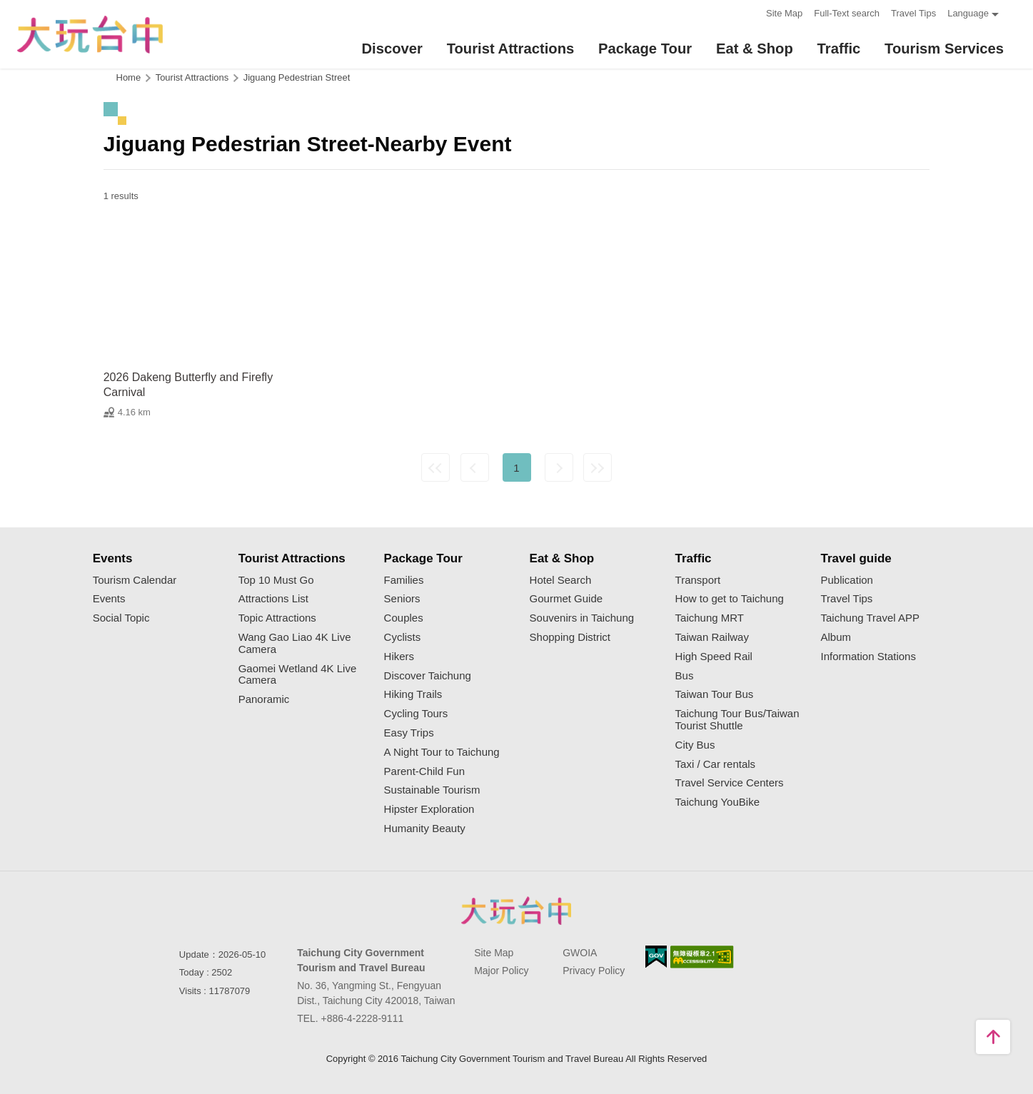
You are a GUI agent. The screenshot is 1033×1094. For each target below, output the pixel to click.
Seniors (402, 598)
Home (128, 77)
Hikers (399, 656)
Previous (474, 467)
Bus (684, 676)
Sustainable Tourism (432, 790)
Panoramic (264, 699)
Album (836, 637)
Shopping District (570, 637)
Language (968, 13)
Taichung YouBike (717, 802)
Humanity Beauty (424, 828)
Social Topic (121, 618)
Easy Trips (409, 733)
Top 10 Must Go (276, 580)
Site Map (784, 13)
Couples (403, 618)
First (435, 467)
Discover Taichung (427, 676)
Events (109, 598)
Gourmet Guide (566, 598)
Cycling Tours (416, 713)
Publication (847, 580)
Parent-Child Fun (424, 771)
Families (404, 580)
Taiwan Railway (712, 637)
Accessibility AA (702, 957)
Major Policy (501, 970)
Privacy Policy (594, 970)
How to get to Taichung (729, 598)
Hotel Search (561, 580)
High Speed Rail (713, 656)
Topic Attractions (277, 618)
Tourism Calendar (135, 580)
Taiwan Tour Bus (714, 694)
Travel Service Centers (729, 783)
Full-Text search (847, 13)
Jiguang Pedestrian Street (297, 77)
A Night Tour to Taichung (442, 752)
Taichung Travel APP (870, 618)
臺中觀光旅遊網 (90, 35)
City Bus (695, 745)
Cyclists (402, 637)
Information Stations (868, 656)
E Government (656, 957)
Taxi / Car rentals (715, 764)
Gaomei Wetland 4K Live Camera (297, 675)
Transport (698, 580)
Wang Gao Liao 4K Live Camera (294, 643)
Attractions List (273, 598)
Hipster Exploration (429, 809)
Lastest (597, 467)
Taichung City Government (516, 910)
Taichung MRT (709, 618)
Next (559, 467)
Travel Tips (913, 13)
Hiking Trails (413, 694)
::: (751, 11)
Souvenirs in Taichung (582, 618)
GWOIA (580, 952)
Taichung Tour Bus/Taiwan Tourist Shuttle (737, 719)
